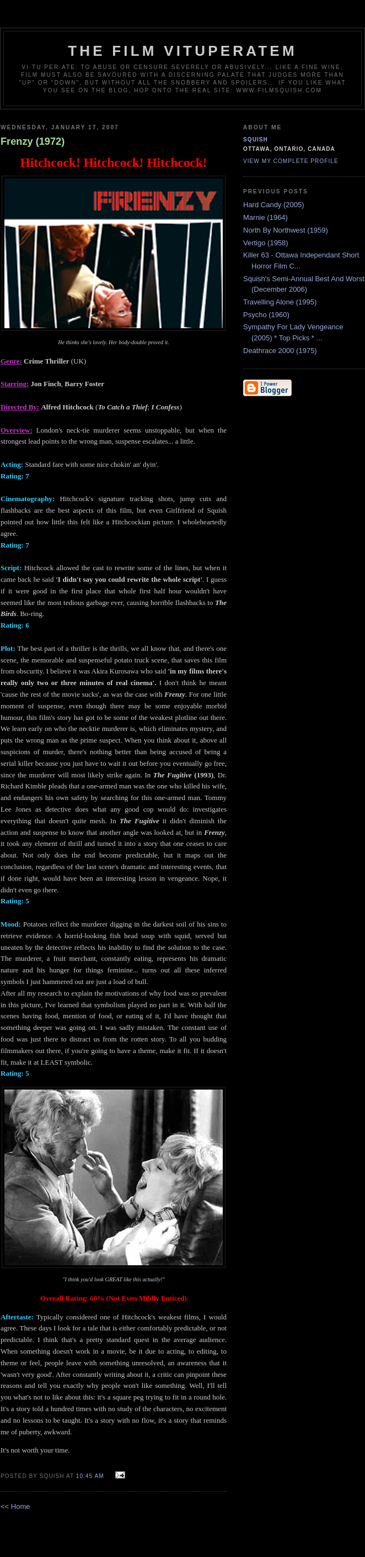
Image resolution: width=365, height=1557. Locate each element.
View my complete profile (291, 161)
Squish (255, 139)
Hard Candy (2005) (273, 205)
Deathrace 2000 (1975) (280, 350)
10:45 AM (90, 1476)
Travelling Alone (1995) (279, 302)
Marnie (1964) (265, 217)
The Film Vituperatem (182, 51)
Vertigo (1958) (265, 243)
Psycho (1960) (266, 315)
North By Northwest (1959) (285, 230)
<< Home (15, 1506)
